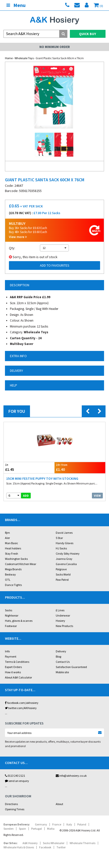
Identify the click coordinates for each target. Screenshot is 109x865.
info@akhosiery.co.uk (71, 775)
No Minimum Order (54, 47)
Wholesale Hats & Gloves (18, 847)
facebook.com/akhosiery (21, 703)
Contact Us (63, 662)
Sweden (8, 828)
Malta (50, 828)
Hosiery (60, 621)
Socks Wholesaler (53, 843)
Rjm (7, 532)
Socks (8, 610)
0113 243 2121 (15, 775)
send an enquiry (17, 781)
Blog (58, 656)
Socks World (63, 574)
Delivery (61, 651)
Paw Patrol (62, 579)
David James (64, 532)
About (59, 804)
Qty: (12, 248)
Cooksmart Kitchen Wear (20, 564)
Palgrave (61, 569)
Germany (41, 824)
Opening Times (14, 809)
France (56, 824)
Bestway (10, 574)
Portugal (36, 828)
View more (18, 237)
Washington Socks (16, 559)
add (26, 495)
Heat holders (13, 548)
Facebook (45, 847)
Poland (81, 824)
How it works (13, 672)
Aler (7, 538)
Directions (11, 804)
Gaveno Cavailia (66, 564)
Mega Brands (13, 569)
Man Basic (11, 543)
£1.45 (29, 467)
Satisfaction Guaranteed (71, 667)
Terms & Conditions (17, 662)
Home (9, 58)
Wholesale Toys (24, 58)
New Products (64, 626)
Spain (22, 828)
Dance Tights (13, 585)
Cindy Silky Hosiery (68, 553)
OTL (7, 579)
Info (7, 651)
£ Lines (60, 610)
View (97, 495)
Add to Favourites (54, 265)
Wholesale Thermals (82, 843)
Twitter (61, 847)
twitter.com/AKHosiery (21, 708)
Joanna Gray (64, 559)
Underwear (63, 615)
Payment (10, 656)
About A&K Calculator (18, 677)
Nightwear (11, 615)
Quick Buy (87, 34)
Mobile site (62, 672)
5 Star (59, 538)
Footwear (11, 626)
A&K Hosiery (30, 843)
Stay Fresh (11, 553)
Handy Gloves (64, 543)
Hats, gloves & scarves (18, 621)
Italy (69, 824)
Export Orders (13, 667)
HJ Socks (61, 548)
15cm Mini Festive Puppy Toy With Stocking (42, 478)
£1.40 (80, 467)
